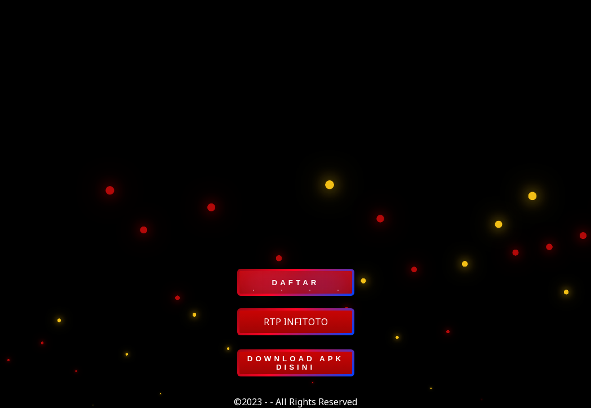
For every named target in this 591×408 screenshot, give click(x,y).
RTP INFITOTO (296, 322)
